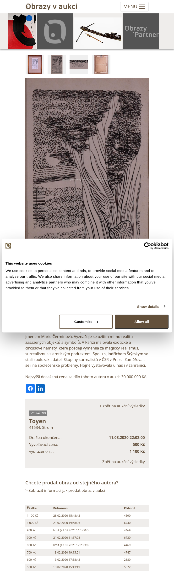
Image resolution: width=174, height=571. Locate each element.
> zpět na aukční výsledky (122, 406)
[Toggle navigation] (134, 6)
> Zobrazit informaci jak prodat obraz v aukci (65, 490)
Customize (86, 322)
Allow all (141, 322)
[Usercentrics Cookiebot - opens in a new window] (148, 245)
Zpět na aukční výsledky (123, 461)
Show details (148, 306)
